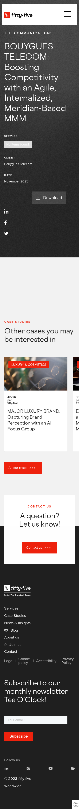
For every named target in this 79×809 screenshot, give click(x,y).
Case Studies (15, 616)
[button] (67, 15)
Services (11, 608)
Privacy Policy (68, 661)
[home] (19, 15)
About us (11, 637)
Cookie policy (24, 661)
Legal (8, 661)
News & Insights (17, 623)
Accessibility (46, 661)
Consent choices (76, 804)
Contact (10, 652)
